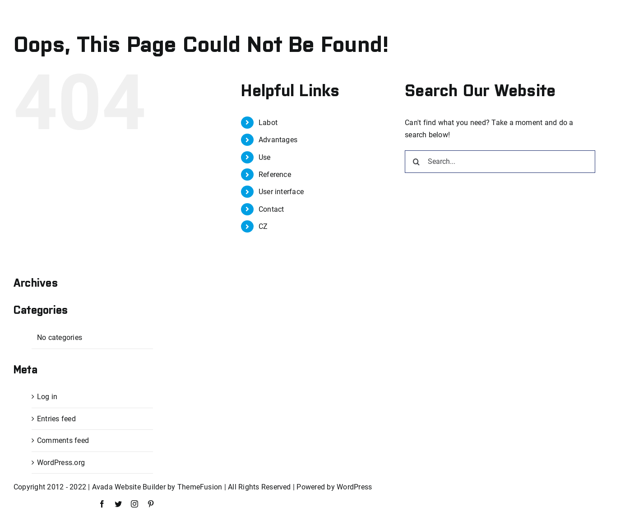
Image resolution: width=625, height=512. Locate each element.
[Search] (416, 161)
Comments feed (63, 440)
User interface (281, 191)
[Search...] (500, 161)
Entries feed (56, 418)
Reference (275, 174)
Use (265, 157)
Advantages (278, 139)
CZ (263, 226)
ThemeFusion (199, 487)
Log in (47, 396)
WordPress (354, 487)
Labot (268, 122)
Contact (271, 209)
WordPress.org (61, 462)
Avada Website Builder (129, 487)
